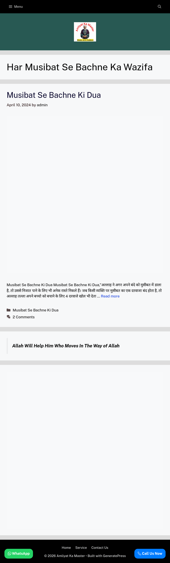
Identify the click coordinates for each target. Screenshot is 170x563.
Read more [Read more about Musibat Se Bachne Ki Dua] (110, 296)
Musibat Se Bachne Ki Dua (54, 95)
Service (81, 547)
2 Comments (24, 317)
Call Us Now (150, 553)
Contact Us (99, 547)
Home (66, 547)
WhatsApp (19, 553)
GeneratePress (114, 556)
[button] (159, 6)
